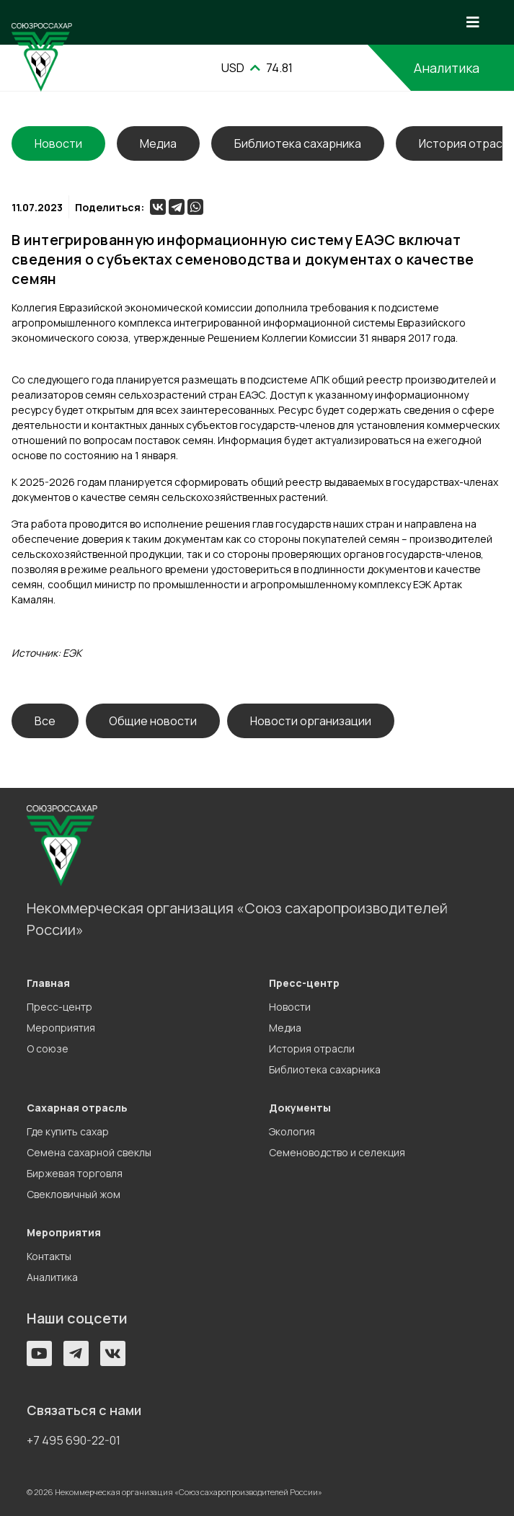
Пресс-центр (59, 1007)
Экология (292, 1131)
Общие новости (153, 721)
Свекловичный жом (73, 1194)
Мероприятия (61, 1027)
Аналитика (446, 67)
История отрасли (312, 1048)
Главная (48, 983)
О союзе (47, 1048)
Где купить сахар (68, 1131)
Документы (300, 1107)
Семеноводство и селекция (337, 1152)
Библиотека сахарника (297, 143)
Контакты (49, 1256)
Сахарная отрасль (77, 1107)
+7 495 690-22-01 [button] (73, 1440)
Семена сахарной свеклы (89, 1152)
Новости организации (310, 721)
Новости (290, 1007)
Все (45, 721)
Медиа (158, 143)
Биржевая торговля (75, 1173)
